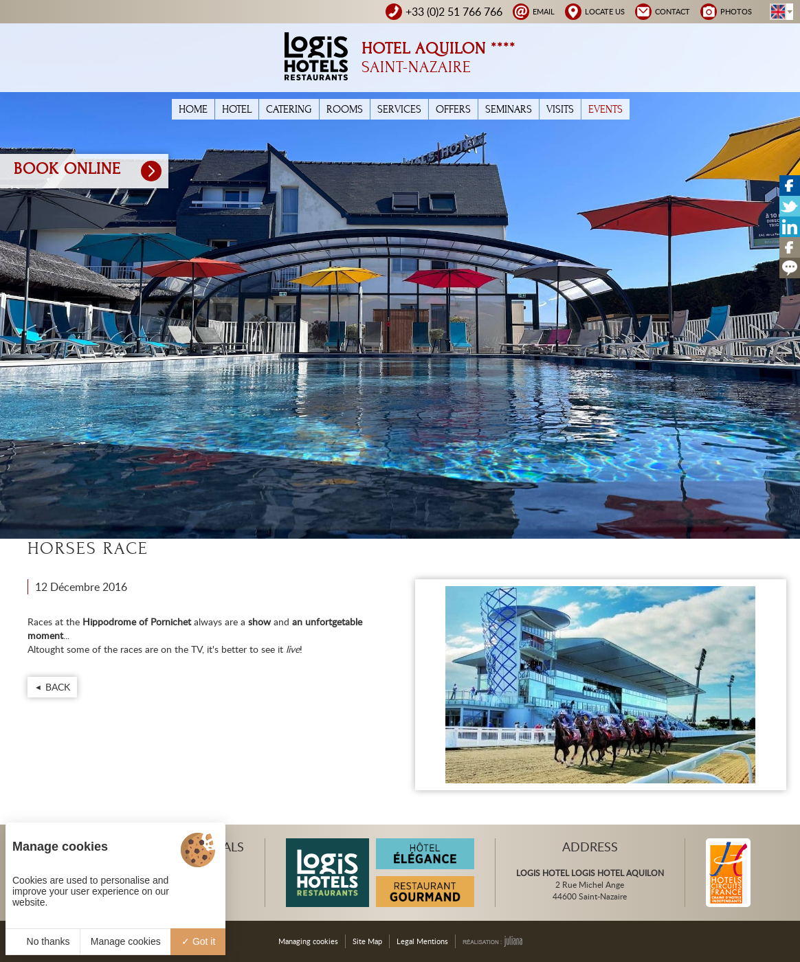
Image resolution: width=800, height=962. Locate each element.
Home (193, 109)
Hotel (237, 109)
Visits (560, 109)
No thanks (43, 941)
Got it (198, 941)
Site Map (367, 941)
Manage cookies (126, 941)
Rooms (344, 109)
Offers (453, 109)
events (605, 109)
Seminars (508, 109)
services (399, 109)
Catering (289, 109)
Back (57, 686)
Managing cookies (308, 941)
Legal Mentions (422, 941)
